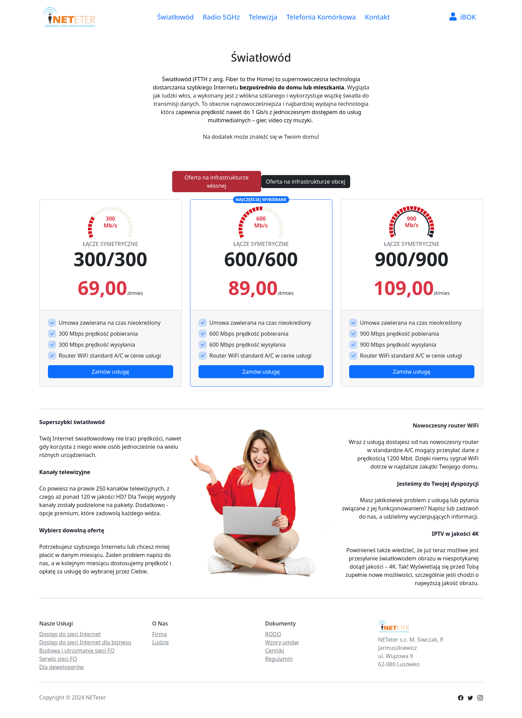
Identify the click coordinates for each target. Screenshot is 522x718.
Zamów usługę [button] (110, 371)
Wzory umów (282, 642)
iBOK (462, 17)
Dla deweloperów (61, 667)
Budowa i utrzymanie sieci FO (77, 650)
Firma (159, 634)
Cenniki (274, 650)
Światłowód (175, 17)
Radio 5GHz (221, 17)
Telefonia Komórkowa (321, 17)
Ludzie (160, 642)
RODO (273, 634)
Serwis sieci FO (58, 659)
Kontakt (377, 17)
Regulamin (279, 659)
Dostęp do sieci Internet (70, 634)
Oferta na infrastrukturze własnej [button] (216, 181)
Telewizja (263, 17)
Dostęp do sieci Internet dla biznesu (85, 642)
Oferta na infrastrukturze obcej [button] (305, 181)
